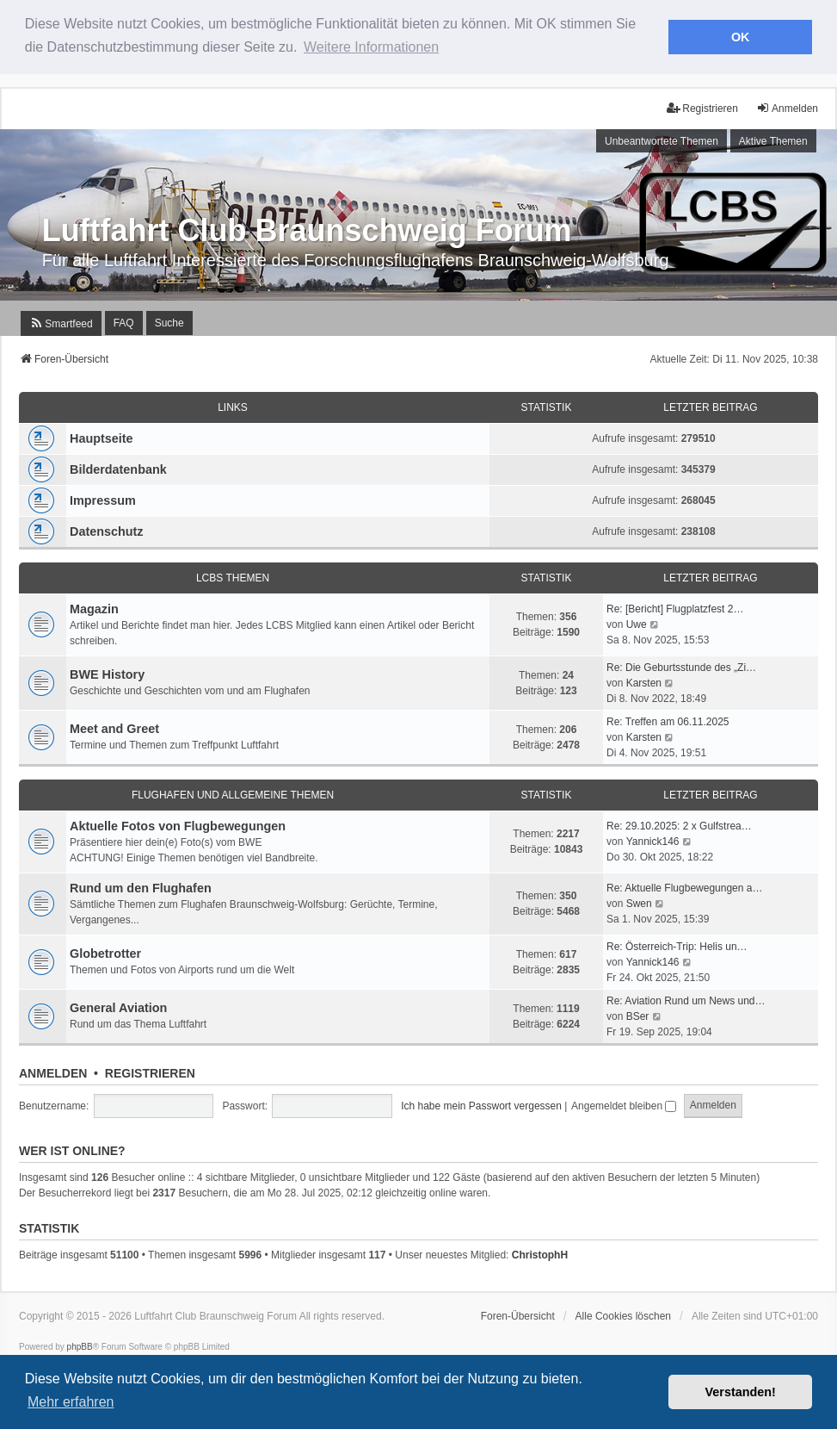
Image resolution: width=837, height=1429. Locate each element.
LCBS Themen (232, 575)
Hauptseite (101, 436)
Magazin (94, 606)
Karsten (644, 680)
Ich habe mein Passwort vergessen (481, 1103)
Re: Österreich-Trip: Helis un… (677, 944)
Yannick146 (653, 840)
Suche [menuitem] (169, 320)
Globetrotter (105, 952)
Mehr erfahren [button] (71, 1402)
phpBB (80, 1344)
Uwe (636, 623)
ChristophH (540, 1252)
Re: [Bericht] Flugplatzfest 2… (674, 607)
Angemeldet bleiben (623, 1103)
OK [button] (740, 37)
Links (233, 405)
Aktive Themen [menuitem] (773, 139)
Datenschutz (107, 529)
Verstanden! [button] (740, 1392)
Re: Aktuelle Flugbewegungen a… (684, 886)
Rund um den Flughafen (141, 885)
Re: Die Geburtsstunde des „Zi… (681, 665)
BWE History (107, 673)
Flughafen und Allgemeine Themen (233, 792)
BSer (637, 1014)
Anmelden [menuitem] (787, 105)
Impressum (103, 498)
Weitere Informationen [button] (371, 47)
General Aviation (118, 1006)
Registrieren (150, 1071)
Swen (639, 902)
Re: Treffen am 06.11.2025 (667, 719)
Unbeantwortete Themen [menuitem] (661, 139)
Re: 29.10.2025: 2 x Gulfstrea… (679, 824)
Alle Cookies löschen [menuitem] (623, 1314)
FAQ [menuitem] (124, 320)
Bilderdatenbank (118, 467)
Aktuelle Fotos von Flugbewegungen (178, 823)
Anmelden (53, 1071)
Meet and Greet (114, 727)
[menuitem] (61, 320)
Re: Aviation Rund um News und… (686, 998)
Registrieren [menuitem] (702, 105)
